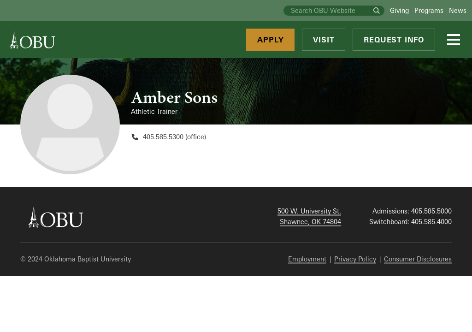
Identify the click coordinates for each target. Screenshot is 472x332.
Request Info (394, 39)
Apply (270, 39)
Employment (307, 259)
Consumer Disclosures (418, 259)
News (457, 10)
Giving (399, 10)
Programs (428, 10)
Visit (323, 39)
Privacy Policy (355, 259)
